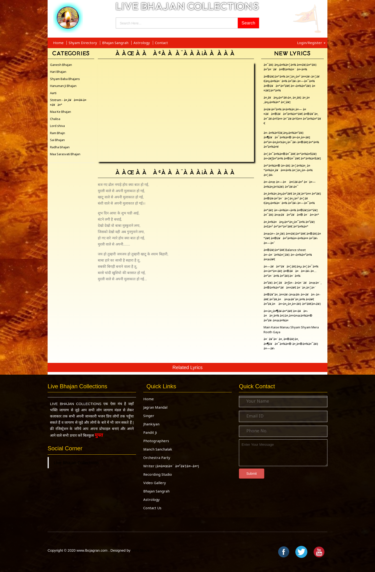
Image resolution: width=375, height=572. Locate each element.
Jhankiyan (151, 424)
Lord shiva (57, 126)
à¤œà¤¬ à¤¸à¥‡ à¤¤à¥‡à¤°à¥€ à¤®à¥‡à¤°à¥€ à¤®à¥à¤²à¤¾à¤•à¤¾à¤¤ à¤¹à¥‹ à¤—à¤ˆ (292, 238)
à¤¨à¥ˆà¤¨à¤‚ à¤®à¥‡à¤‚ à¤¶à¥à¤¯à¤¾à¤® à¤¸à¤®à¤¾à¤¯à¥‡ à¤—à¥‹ (291, 343)
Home (59, 42)
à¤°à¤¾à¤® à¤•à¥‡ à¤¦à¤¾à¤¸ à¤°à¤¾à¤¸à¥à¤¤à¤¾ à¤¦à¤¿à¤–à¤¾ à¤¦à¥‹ (288, 170)
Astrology (142, 42)
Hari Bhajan (58, 71)
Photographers (156, 440)
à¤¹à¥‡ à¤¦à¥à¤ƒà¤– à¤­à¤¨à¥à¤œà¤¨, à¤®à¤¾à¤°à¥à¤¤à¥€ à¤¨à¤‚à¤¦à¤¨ (292, 285)
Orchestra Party (156, 457)
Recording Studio (157, 474)
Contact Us (152, 507)
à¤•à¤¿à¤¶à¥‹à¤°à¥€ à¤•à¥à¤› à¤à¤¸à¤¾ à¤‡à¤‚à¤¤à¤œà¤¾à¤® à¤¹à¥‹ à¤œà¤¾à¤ (288, 315)
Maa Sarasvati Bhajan (65, 154)
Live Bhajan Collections (76, 462)
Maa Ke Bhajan (60, 111)
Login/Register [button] (311, 42)
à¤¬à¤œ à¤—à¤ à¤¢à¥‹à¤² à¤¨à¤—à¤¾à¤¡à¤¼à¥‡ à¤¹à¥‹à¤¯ (290, 184)
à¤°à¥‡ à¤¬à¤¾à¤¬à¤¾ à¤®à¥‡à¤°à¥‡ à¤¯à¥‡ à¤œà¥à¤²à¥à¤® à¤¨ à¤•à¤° (291, 212)
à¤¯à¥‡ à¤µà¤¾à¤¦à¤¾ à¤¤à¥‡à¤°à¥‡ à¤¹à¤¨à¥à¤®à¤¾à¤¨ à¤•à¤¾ (290, 67)
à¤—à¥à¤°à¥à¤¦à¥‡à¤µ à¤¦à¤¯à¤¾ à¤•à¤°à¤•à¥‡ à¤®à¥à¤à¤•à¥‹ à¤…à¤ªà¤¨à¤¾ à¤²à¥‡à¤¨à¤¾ (291, 271)
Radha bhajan (60, 147)
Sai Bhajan (57, 140)
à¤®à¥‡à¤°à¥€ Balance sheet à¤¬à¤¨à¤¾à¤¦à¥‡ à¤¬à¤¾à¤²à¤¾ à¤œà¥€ (288, 254)
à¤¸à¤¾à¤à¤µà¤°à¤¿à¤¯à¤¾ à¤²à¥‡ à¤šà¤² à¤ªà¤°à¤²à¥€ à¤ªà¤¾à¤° (289, 224)
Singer (148, 415)
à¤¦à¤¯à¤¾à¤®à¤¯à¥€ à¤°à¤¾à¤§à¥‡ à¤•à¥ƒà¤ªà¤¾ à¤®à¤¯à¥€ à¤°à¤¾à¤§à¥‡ (292, 156)
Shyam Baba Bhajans (65, 79)
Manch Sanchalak (157, 449)
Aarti (53, 93)
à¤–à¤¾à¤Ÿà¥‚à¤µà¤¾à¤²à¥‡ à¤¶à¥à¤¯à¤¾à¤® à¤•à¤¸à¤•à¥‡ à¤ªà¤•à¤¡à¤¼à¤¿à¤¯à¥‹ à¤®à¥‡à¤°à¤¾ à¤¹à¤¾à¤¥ (291, 140)
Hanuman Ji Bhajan (63, 86)
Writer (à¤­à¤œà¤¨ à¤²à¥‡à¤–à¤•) (171, 465)
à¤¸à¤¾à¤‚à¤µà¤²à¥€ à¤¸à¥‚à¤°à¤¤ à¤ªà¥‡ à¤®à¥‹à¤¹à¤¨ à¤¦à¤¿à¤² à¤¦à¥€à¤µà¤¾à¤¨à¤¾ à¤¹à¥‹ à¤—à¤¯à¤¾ (292, 198)
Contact (161, 42)
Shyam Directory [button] (83, 42)
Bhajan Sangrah (115, 42)
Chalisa (55, 119)
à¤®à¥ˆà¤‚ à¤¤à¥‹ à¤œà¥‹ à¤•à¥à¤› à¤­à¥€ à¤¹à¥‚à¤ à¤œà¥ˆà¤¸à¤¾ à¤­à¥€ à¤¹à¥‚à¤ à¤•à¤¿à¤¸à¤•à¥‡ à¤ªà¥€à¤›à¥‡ (292, 299)
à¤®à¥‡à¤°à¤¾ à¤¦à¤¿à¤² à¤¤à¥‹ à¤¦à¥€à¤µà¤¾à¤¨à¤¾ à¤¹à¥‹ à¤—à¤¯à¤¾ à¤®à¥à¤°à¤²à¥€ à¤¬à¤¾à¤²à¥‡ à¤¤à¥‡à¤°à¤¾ (292, 83)
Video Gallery (154, 482)
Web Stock (140, 550)
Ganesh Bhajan (61, 65)
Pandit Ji (150, 432)
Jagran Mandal (155, 407)
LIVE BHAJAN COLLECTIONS (187, 6)
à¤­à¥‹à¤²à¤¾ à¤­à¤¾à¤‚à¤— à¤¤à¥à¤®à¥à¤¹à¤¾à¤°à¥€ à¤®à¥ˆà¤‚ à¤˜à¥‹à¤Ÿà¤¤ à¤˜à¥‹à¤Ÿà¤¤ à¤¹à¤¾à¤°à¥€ (292, 116)
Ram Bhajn (57, 133)
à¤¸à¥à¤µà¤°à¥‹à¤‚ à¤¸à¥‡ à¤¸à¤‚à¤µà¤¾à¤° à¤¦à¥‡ (287, 99)
